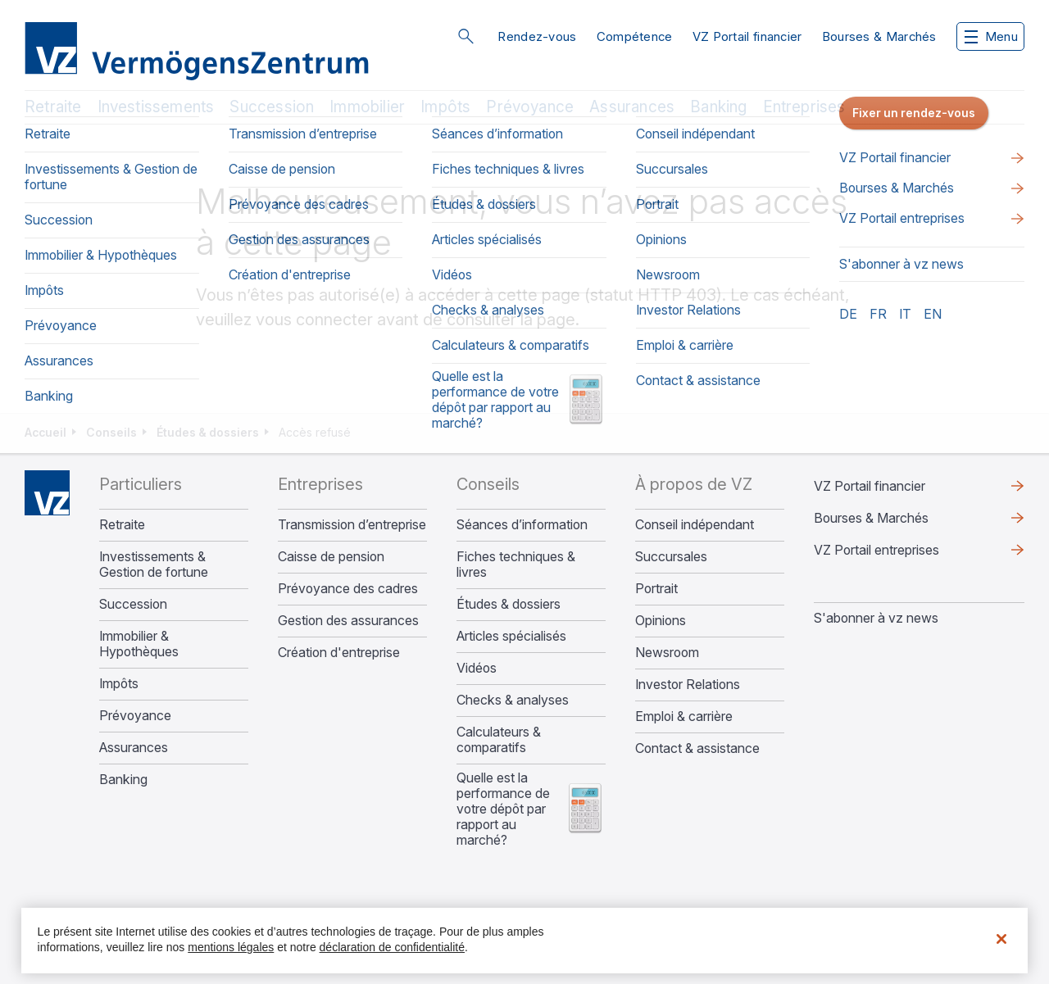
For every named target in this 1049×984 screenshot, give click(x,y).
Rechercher (465, 36)
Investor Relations (687, 684)
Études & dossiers (208, 432)
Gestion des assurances (348, 620)
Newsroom (667, 652)
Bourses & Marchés (879, 36)
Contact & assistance (697, 748)
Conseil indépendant (694, 525)
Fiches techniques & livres (515, 564)
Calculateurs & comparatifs (498, 739)
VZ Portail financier (747, 36)
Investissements (156, 106)
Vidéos (476, 668)
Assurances (631, 106)
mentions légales (231, 947)
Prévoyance (530, 106)
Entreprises (804, 106)
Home (47, 492)
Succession (271, 106)
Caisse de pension (331, 557)
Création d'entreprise (339, 652)
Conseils (111, 432)
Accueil (45, 432)
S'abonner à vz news (876, 618)
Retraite (53, 106)
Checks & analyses (512, 700)
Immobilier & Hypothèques (139, 644)
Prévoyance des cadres (348, 588)
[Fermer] (1001, 939)
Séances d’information (522, 525)
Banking (718, 106)
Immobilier (367, 106)
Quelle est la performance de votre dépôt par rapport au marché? (503, 809)
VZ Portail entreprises (876, 550)
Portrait (656, 588)
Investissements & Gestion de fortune (153, 564)
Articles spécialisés (511, 636)
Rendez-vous (536, 36)
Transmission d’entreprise (352, 525)
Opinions (660, 620)
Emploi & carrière (684, 716)
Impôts (445, 106)
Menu (991, 36)
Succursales (671, 557)
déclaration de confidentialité (392, 947)
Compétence (635, 36)
